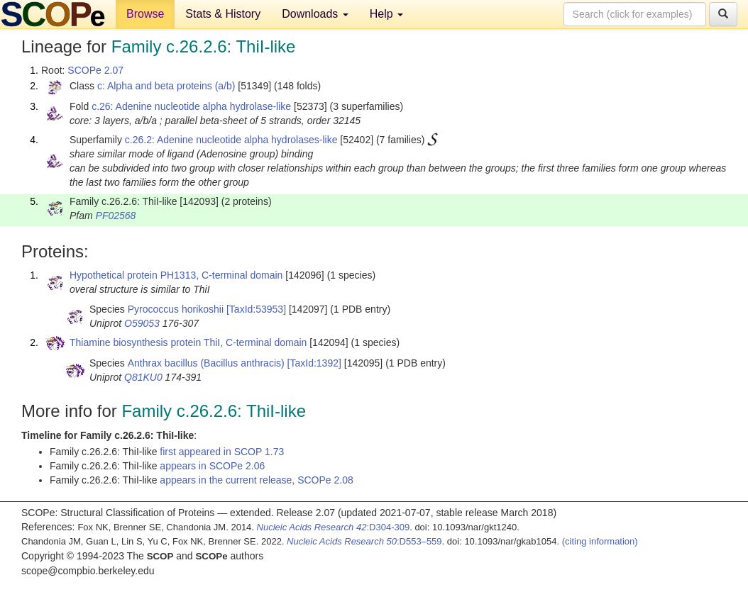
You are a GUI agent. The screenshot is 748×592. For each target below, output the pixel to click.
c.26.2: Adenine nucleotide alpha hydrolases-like (231, 139)
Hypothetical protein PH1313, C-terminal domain (176, 275)
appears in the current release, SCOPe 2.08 (256, 480)
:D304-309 (333, 527)
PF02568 (116, 215)
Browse (145, 14)
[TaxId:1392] (314, 363)
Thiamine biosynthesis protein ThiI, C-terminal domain (188, 342)
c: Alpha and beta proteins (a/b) (166, 85)
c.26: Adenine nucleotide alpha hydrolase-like (191, 106)
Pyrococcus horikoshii (176, 309)
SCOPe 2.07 (95, 70)
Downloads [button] (315, 14)
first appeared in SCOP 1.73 (222, 451)
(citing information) (600, 541)
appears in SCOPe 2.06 (212, 465)
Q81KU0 (143, 377)
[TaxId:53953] (256, 309)
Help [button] (386, 14)
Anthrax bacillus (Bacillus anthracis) (206, 363)
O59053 (142, 323)
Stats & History (222, 14)
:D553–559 (364, 541)
